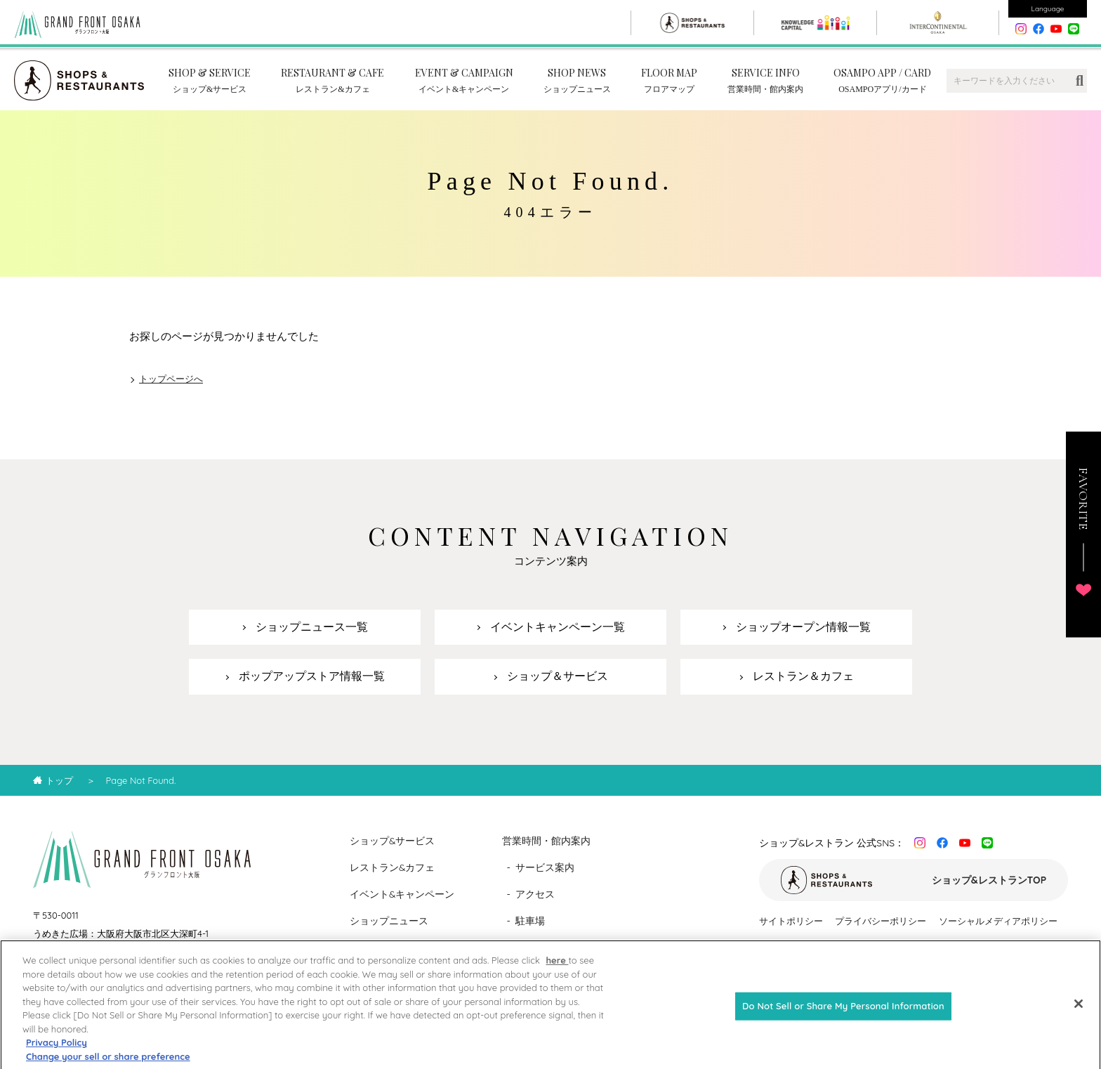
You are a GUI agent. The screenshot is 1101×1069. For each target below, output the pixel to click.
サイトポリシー (791, 920)
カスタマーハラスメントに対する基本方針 (845, 946)
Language (1047, 8)
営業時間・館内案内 (546, 840)
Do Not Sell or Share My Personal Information (843, 1015)
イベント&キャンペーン (402, 894)
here (557, 970)
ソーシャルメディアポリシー (998, 920)
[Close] (1078, 1014)
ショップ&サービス (392, 840)
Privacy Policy (56, 1052)
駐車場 (530, 920)
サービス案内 (544, 867)
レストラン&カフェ (392, 867)
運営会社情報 (971, 946)
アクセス (535, 894)
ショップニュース (389, 920)
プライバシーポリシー (880, 920)
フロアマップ (544, 947)
